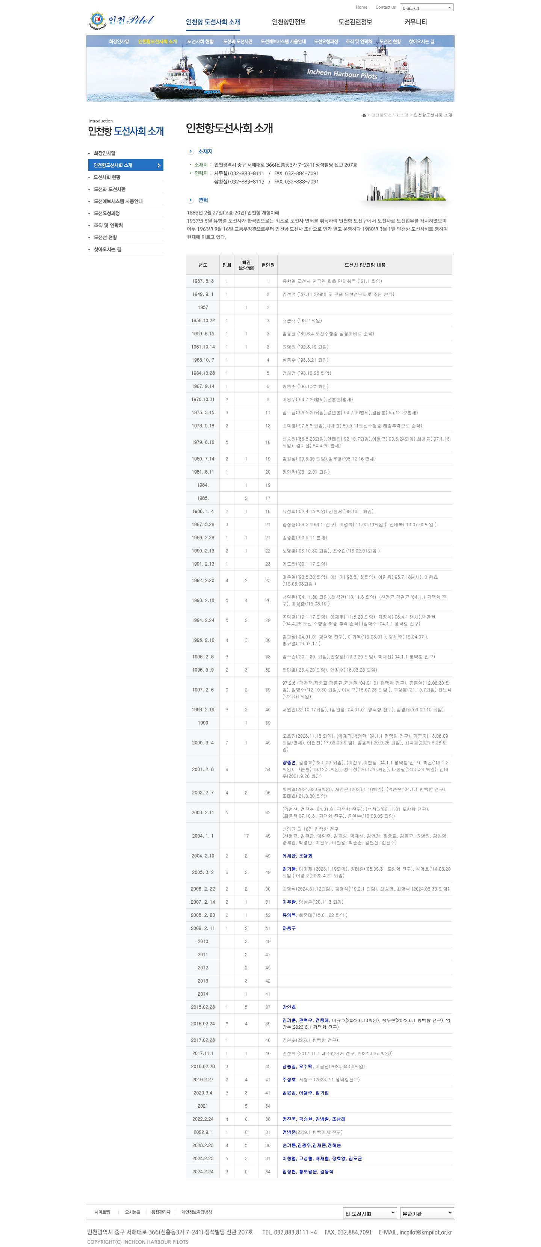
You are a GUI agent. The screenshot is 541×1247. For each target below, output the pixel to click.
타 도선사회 (358, 1213)
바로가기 (411, 8)
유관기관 (412, 1213)
